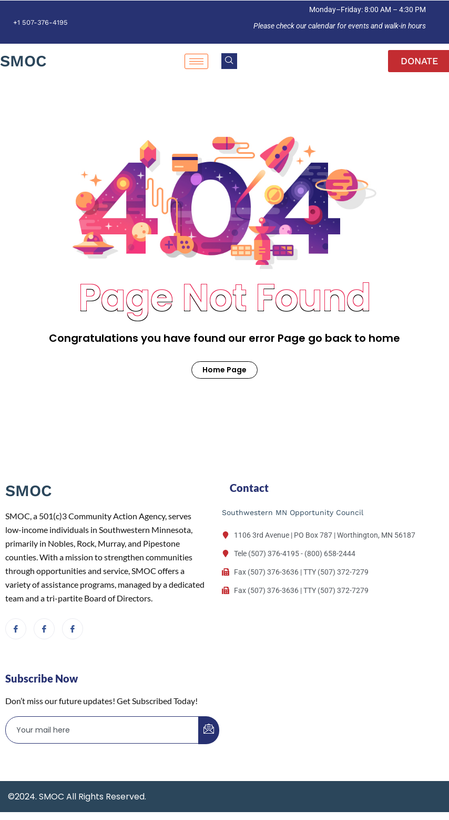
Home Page (224, 369)
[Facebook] (15, 628)
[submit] (208, 730)
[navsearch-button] (229, 61)
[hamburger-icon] (196, 61)
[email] (102, 730)
